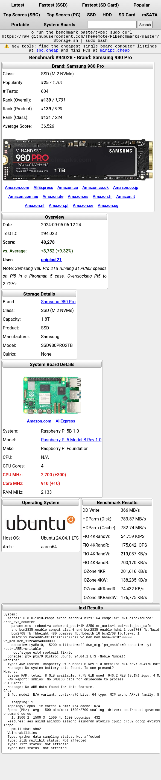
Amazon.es (78, 196)
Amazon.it (125, 196)
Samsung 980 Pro (58, 301)
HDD (107, 14)
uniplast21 (51, 259)
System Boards (59, 24)
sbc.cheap (47, 50)
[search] (112, 24)
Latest (17, 5)
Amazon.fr (102, 196)
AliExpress (43, 187)
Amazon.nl (35, 205)
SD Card (127, 14)
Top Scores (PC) (63, 14)
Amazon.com (17, 187)
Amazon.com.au (23, 196)
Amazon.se (83, 205)
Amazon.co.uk (95, 187)
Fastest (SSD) (53, 5)
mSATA (150, 14)
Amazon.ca (67, 187)
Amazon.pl (58, 205)
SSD (91, 14)
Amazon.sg (108, 205)
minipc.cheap (115, 50)
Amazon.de (53, 196)
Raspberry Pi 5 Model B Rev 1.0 (71, 439)
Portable (20, 24)
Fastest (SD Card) (100, 5)
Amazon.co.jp (125, 187)
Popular (141, 5)
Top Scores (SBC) (21, 14)
